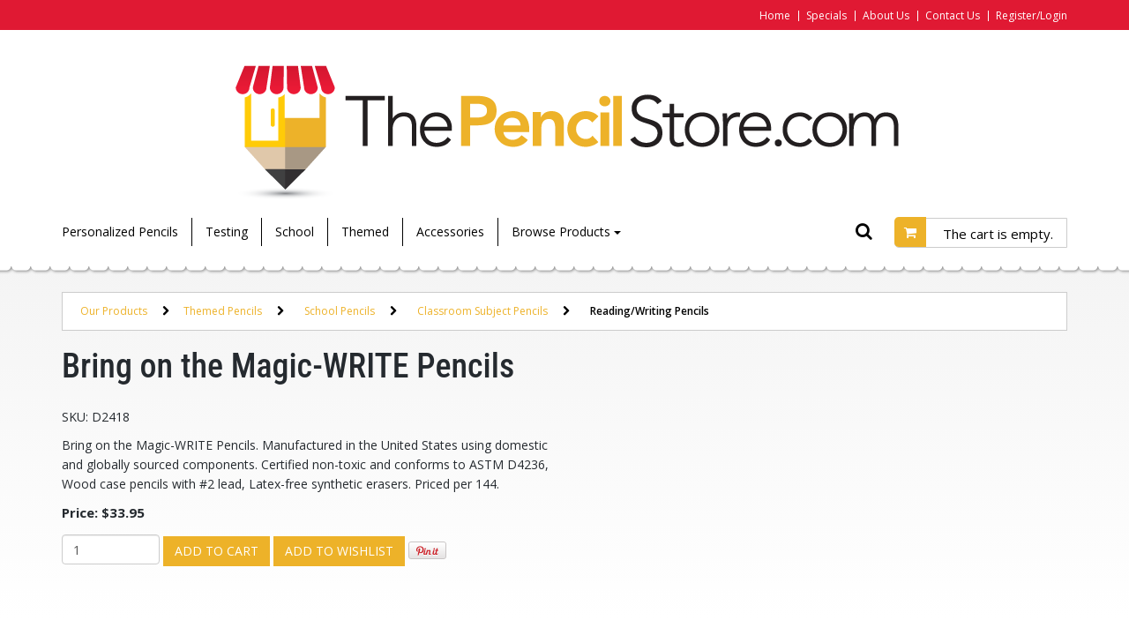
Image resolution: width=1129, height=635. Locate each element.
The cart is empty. (998, 234)
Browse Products (566, 231)
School (294, 231)
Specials (826, 15)
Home (774, 15)
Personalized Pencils (120, 231)
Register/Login (1031, 15)
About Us (886, 15)
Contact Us (952, 15)
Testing (227, 231)
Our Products (113, 310)
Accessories (450, 231)
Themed (365, 231)
